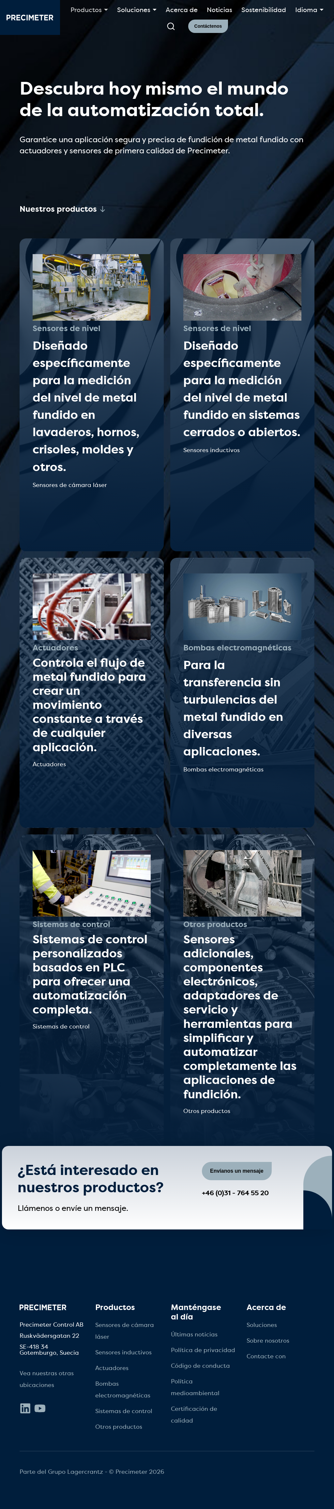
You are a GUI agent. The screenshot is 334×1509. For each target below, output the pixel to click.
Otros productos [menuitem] (118, 1427)
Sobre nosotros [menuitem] (268, 1341)
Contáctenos (208, 26)
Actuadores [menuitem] (112, 1368)
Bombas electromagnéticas (237, 648)
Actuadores (55, 648)
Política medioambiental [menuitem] (195, 1387)
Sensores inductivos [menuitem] (123, 1352)
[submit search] (170, 26)
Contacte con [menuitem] (266, 1356)
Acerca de (182, 10)
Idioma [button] (306, 10)
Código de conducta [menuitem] (200, 1366)
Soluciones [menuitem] (262, 1325)
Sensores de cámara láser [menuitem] (124, 1331)
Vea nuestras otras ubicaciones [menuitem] (47, 1379)
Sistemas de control (71, 924)
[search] (170, 26)
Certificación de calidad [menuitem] (194, 1415)
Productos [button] (86, 10)
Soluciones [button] (133, 10)
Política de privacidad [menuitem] (203, 1350)
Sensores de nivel (66, 328)
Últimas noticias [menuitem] (194, 1334)
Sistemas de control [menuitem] (123, 1411)
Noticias (219, 10)
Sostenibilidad (263, 10)
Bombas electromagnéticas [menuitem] (122, 1389)
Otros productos (215, 924)
